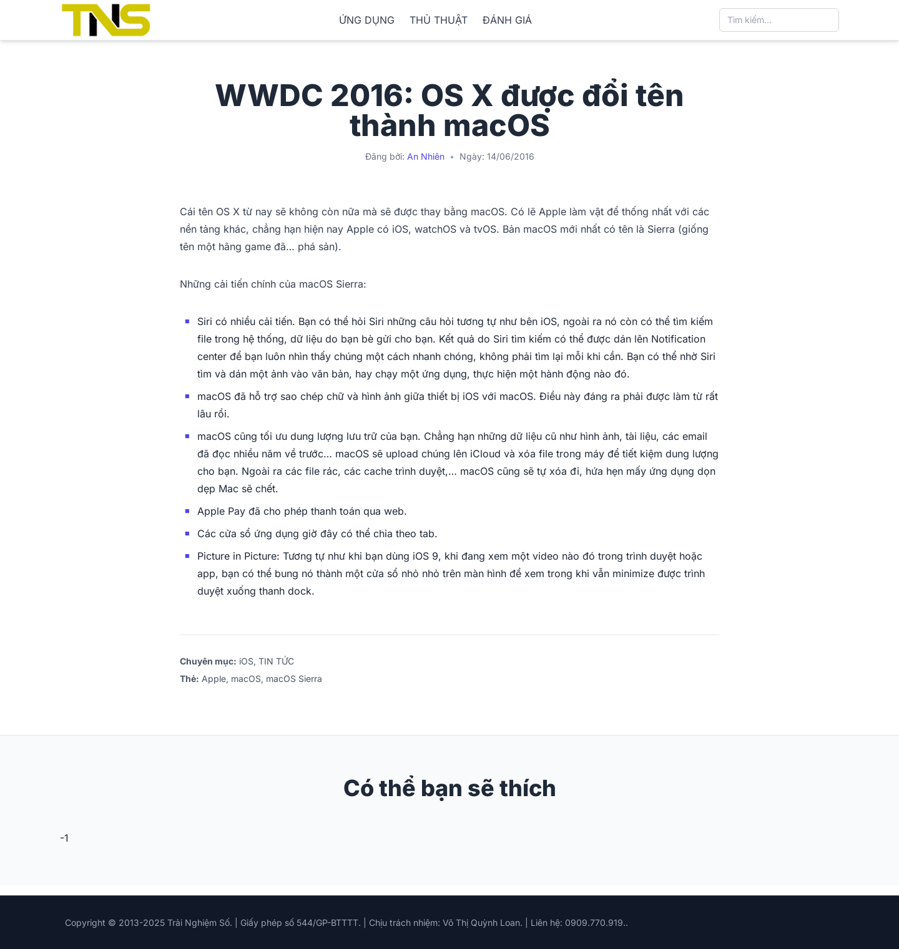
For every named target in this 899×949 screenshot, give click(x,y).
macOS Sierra (294, 678)
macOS (246, 678)
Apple (214, 678)
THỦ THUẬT (439, 20)
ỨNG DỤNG (367, 20)
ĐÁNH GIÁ (507, 20)
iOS (246, 661)
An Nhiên (426, 156)
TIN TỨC (276, 661)
